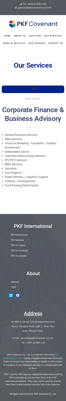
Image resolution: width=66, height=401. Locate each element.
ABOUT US (20, 36)
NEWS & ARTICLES (14, 43)
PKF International (33, 226)
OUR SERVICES (53, 36)
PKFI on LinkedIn (19, 256)
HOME (7, 36)
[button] (33, 88)
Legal (13, 287)
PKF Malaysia (17, 240)
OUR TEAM (35, 36)
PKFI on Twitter (18, 245)
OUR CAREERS (36, 43)
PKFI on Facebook (19, 250)
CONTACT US (55, 43)
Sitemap (15, 282)
